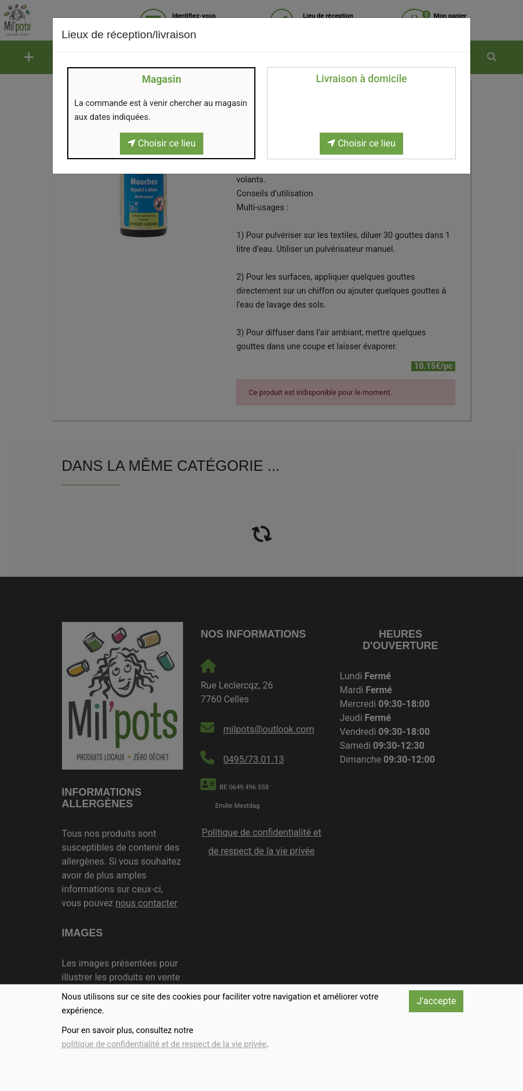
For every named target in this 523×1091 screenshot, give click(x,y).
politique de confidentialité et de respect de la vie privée (164, 1044)
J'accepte (436, 1000)
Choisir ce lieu (161, 143)
